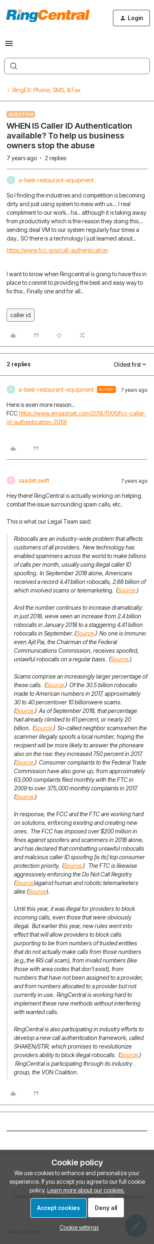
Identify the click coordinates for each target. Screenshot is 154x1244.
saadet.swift (33, 480)
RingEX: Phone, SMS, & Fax (46, 89)
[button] (9, 46)
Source (126, 590)
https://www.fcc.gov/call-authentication (57, 250)
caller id (20, 314)
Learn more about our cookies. (86, 1190)
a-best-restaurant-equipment (56, 180)
